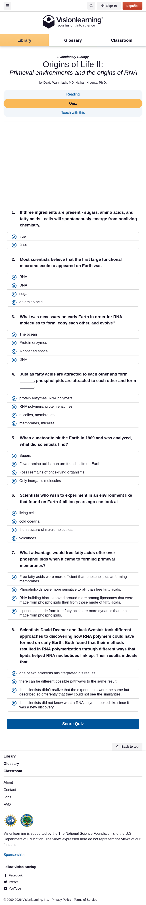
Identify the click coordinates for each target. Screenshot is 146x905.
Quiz (73, 103)
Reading (73, 94)
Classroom (13, 771)
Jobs (7, 797)
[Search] (91, 6)
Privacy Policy (61, 899)
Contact (10, 790)
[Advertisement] (73, 162)
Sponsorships (14, 855)
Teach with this (73, 112)
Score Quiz (73, 723)
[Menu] (7, 6)
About (8, 782)
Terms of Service (85, 899)
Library (10, 756)
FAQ (7, 804)
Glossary (11, 764)
